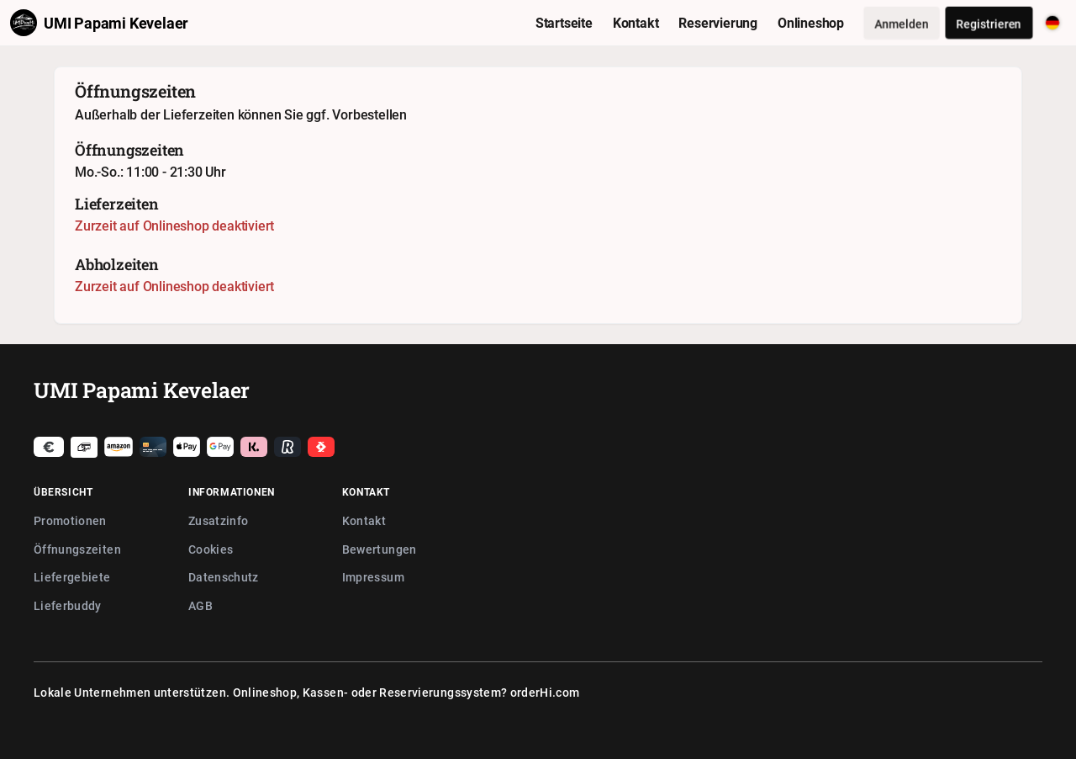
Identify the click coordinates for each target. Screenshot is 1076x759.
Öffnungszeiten (77, 549)
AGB (200, 605)
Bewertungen (379, 549)
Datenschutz (223, 577)
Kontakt (364, 520)
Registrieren (989, 23)
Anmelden (901, 23)
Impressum (373, 577)
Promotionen (70, 520)
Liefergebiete (72, 577)
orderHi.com (545, 692)
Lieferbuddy (68, 605)
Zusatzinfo (218, 520)
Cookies (210, 549)
